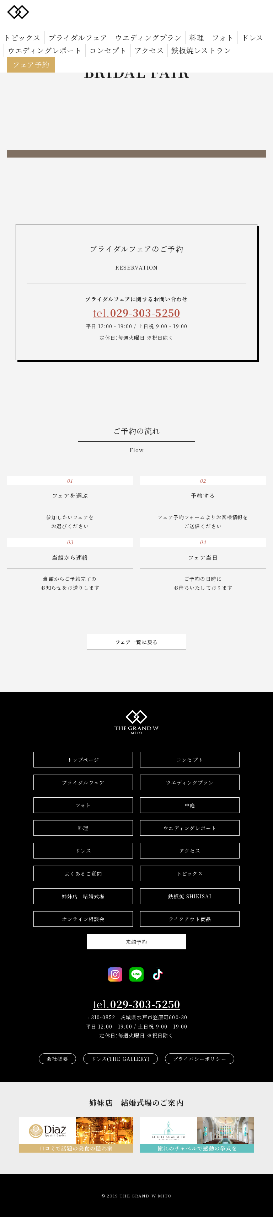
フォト (169, 27)
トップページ (83, 759)
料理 (148, 27)
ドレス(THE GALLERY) (120, 1058)
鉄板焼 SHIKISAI (189, 896)
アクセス (52, 37)
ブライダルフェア (59, 27)
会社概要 (57, 1058)
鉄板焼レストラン (92, 37)
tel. (136, 312)
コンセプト (20, 37)
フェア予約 (139, 37)
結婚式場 (83, 896)
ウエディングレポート (235, 27)
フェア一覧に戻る (136, 641)
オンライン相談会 (83, 919)
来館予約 (136, 941)
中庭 (189, 805)
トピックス (17, 27)
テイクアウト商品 (189, 919)
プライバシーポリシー (199, 1058)
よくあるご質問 (83, 873)
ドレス (192, 27)
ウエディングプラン (112, 27)
